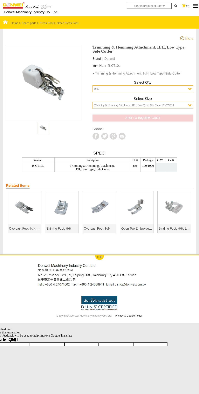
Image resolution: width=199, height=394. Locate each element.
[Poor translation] (13, 339)
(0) (187, 5)
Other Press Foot (67, 23)
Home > (12, 23)
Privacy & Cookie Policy (128, 315)
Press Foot (46, 23)
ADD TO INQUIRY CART (142, 118)
